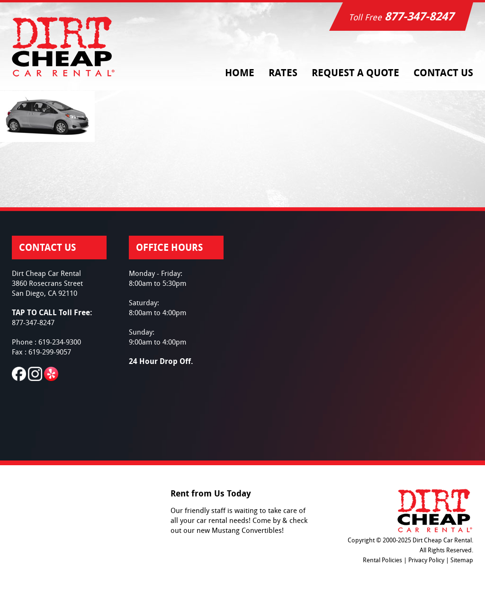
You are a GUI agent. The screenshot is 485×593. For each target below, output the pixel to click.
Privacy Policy (426, 560)
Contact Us (443, 73)
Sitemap (461, 560)
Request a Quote (355, 73)
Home (239, 73)
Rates (283, 73)
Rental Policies (382, 560)
